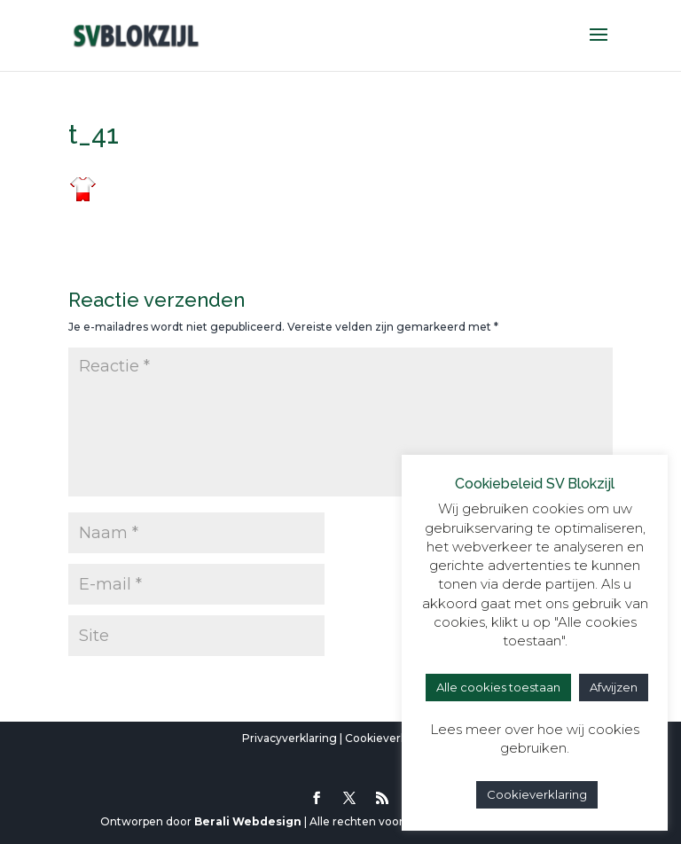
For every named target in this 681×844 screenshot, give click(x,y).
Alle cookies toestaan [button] (498, 687)
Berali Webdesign (247, 821)
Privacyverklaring (289, 738)
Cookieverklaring (391, 738)
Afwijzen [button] (614, 687)
